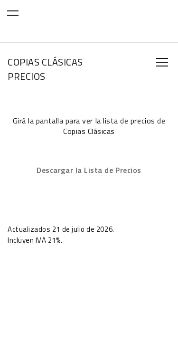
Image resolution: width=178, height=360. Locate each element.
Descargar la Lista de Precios (89, 170)
